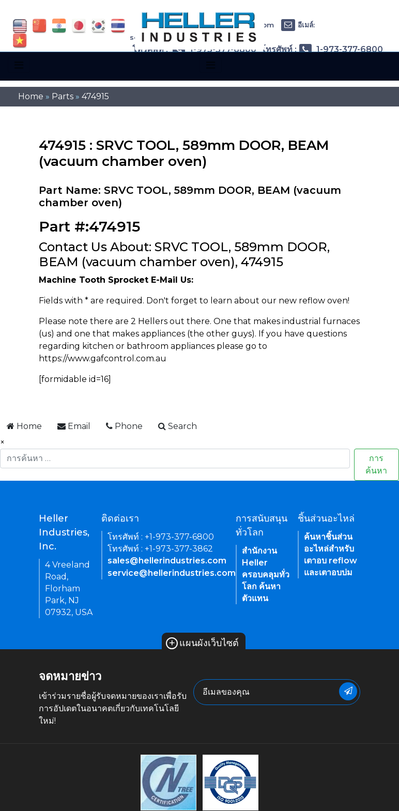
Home (30, 96)
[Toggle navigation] (19, 65)
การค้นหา (376, 464)
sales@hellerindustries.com (167, 560)
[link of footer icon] (168, 782)
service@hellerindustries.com (172, 573)
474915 (95, 96)
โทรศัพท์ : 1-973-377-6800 (322, 49)
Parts (62, 96)
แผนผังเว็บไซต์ (202, 643)
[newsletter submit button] (348, 691)
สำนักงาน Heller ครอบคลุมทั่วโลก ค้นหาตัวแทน (265, 574)
